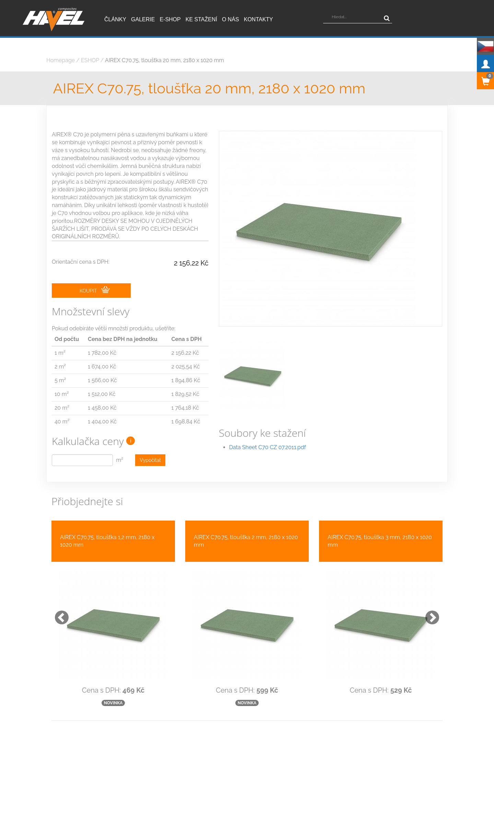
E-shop (170, 19)
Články (115, 19)
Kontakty (258, 19)
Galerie (143, 19)
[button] (58, 614)
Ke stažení (201, 19)
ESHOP (90, 60)
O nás (230, 19)
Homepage (60, 60)
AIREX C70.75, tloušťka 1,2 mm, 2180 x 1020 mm (107, 541)
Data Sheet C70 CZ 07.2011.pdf (267, 432)
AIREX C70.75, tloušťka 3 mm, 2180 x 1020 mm (380, 541)
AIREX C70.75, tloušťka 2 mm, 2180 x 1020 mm (246, 541)
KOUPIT (95, 290)
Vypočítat (150, 460)
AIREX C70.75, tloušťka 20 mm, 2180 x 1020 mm (164, 60)
